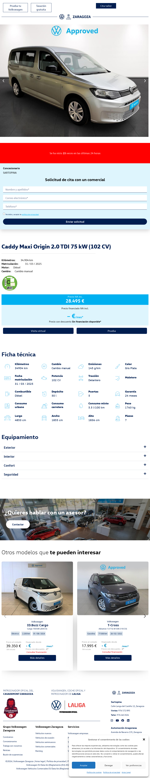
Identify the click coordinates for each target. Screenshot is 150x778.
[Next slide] (144, 616)
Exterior (9, 447)
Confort (9, 465)
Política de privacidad (111, 772)
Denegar (109, 765)
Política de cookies (94, 772)
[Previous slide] (5, 616)
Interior (9, 456)
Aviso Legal (126, 772)
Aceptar (83, 765)
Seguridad (11, 474)
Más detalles (37, 658)
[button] (143, 739)
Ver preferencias (134, 765)
